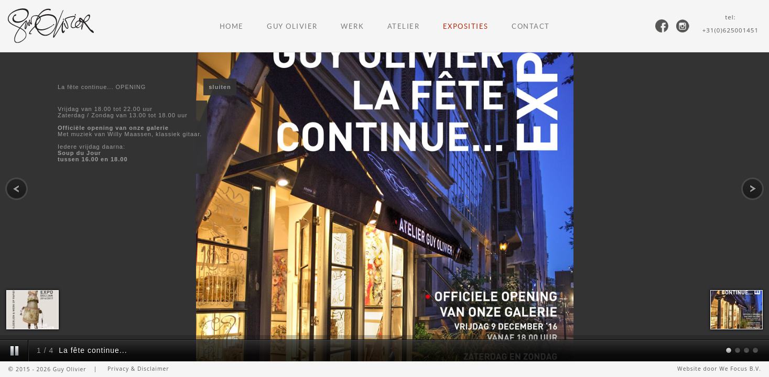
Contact (531, 26)
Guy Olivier (292, 26)
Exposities (466, 26)
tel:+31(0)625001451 (730, 23)
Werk (352, 26)
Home (232, 26)
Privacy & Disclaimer (138, 368)
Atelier (403, 26)
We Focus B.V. (740, 368)
